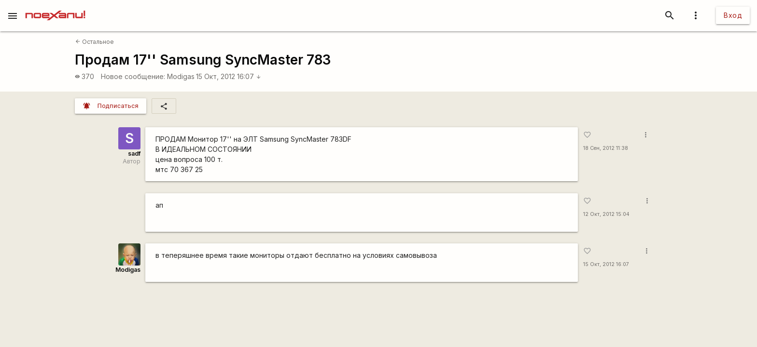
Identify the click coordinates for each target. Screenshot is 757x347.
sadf (134, 153)
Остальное (94, 41)
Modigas (181, 76)
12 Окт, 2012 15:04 (606, 214)
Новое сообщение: (133, 76)
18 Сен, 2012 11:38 (605, 148)
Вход (733, 15)
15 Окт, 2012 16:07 (228, 76)
